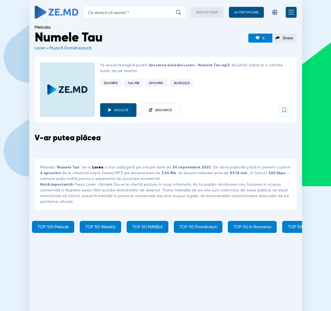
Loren (40, 48)
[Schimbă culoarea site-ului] (274, 12)
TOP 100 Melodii (53, 226)
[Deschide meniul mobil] (291, 12)
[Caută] (178, 12)
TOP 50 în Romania (252, 226)
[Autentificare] (246, 12)
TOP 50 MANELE (147, 226)
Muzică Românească (70, 48)
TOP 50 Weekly (100, 226)
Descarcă (163, 110)
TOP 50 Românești (198, 226)
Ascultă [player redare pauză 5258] (121, 110)
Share (284, 38)
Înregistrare (207, 12)
